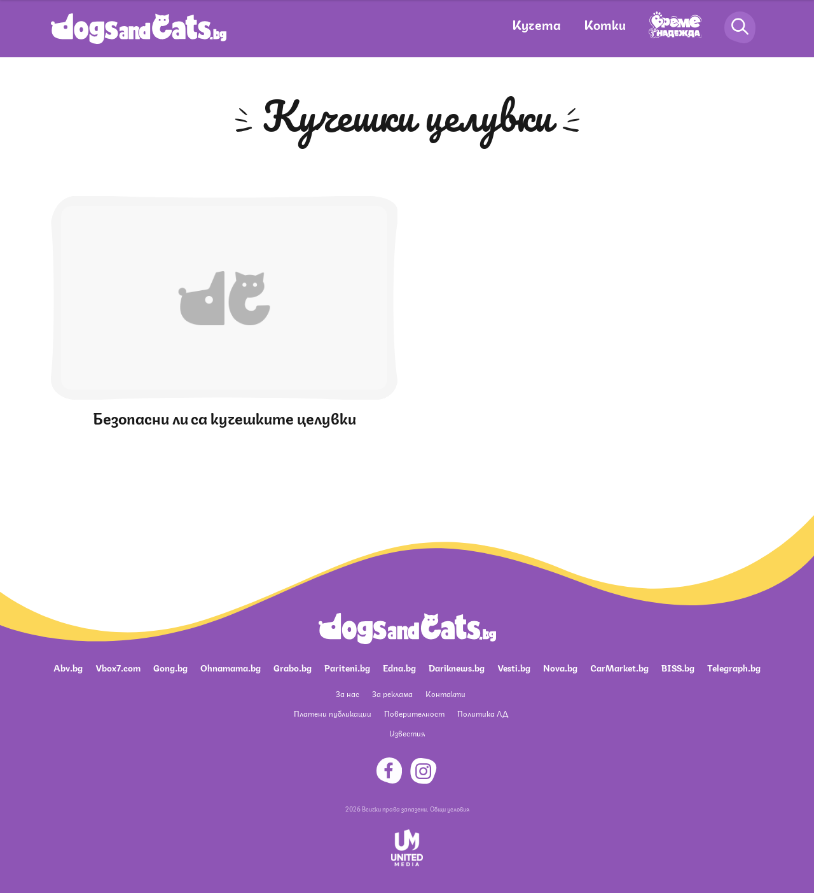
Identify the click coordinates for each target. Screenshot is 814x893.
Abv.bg (68, 667)
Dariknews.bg (457, 667)
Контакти (445, 693)
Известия (407, 733)
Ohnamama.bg (230, 667)
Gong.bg (170, 667)
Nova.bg (560, 667)
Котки (605, 24)
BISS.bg (677, 667)
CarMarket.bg (619, 667)
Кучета (536, 24)
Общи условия (449, 808)
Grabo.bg (292, 667)
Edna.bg (399, 667)
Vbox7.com (118, 667)
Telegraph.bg (734, 667)
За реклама (392, 693)
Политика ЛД (482, 713)
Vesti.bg (513, 667)
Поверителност (414, 713)
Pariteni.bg (347, 667)
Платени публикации (332, 713)
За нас (347, 693)
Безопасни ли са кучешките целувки (224, 417)
